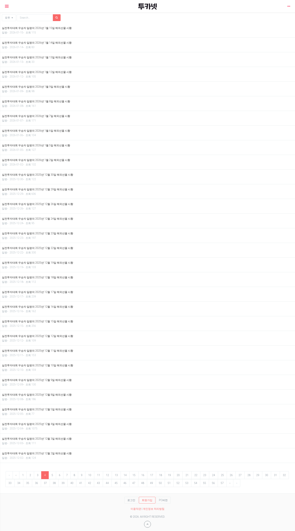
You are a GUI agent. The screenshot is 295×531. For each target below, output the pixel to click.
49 (151, 483)
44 (107, 483)
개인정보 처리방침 (153, 508)
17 (151, 475)
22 (195, 475)
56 (213, 483)
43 (98, 483)
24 (213, 475)
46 (124, 483)
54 (195, 483)
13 (116, 475)
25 (222, 475)
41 (80, 483)
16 (142, 475)
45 (116, 483)
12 (107, 475)
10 (89, 475)
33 (9, 483)
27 (240, 475)
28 (248, 475)
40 (71, 483)
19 (169, 475)
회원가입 (147, 500)
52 (177, 483)
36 (36, 483)
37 (45, 483)
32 (284, 475)
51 (169, 483)
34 (18, 483)
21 (187, 475)
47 (133, 483)
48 (142, 483)
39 (63, 483)
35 (27, 483)
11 (98, 475)
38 (54, 483)
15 (133, 475)
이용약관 (136, 508)
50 (160, 483)
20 (178, 475)
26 (231, 475)
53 (186, 483)
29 (257, 475)
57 (222, 483)
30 (266, 475)
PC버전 (163, 500)
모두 (9, 17)
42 (89, 483)
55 (204, 483)
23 (204, 475)
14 (125, 475)
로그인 (131, 500)
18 (160, 475)
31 (275, 475)
